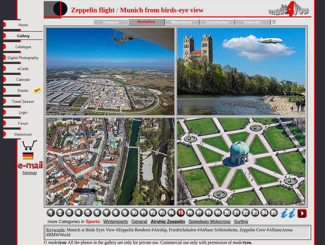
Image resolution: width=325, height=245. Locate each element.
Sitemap (29, 172)
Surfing (241, 221)
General (139, 221)
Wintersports (116, 221)
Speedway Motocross (210, 221)
